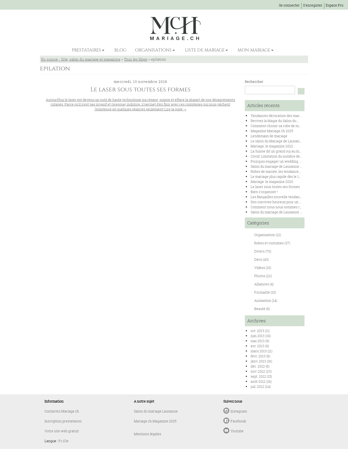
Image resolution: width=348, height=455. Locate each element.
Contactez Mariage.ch (61, 411)
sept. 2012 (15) (261, 376)
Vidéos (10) (262, 267)
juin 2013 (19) (261, 335)
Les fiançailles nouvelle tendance (277, 197)
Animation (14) (265, 300)
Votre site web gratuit (61, 431)
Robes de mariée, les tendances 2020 (280, 171)
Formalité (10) (265, 292)
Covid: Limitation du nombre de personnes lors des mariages (298, 156)
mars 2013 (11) (261, 351)
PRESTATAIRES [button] (86, 50)
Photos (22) (263, 276)
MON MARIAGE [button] (254, 50)
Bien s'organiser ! (264, 191)
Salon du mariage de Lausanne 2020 (279, 166)
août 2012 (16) (261, 381)
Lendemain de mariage (269, 136)
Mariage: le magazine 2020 (272, 181)
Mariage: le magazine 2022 (272, 146)
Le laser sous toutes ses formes (275, 186)
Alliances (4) (264, 284)
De (66, 441)
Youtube (237, 431)
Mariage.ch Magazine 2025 (155, 421)
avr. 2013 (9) (260, 346)
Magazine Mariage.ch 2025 (272, 131)
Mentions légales (147, 434)
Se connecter (289, 5)
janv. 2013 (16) (261, 361)
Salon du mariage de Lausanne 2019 (279, 212)
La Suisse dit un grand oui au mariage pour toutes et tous (295, 151)
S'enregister (312, 5)
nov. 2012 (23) (261, 371)
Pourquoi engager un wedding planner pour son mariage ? (296, 161)
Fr (60, 441)
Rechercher (254, 81)
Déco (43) (261, 259)
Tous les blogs (135, 59)
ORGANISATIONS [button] (153, 50)
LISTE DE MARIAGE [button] (205, 50)
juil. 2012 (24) (261, 386)
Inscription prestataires (63, 421)
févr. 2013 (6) (260, 356)
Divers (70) (262, 251)
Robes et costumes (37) (272, 243)
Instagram (239, 411)
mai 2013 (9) (260, 341)
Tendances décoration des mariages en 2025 (286, 115)
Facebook (238, 421)
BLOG (120, 50)
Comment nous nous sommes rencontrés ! (284, 207)
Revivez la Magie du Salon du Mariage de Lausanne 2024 (295, 120)
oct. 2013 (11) (260, 330)
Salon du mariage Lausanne (156, 411)
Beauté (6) (262, 308)
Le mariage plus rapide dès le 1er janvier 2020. (287, 176)
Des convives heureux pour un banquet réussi (287, 202)
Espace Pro (334, 5)
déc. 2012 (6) (260, 366)
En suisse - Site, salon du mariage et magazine (80, 59)
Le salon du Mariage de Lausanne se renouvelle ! (289, 141)
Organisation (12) (267, 234)
